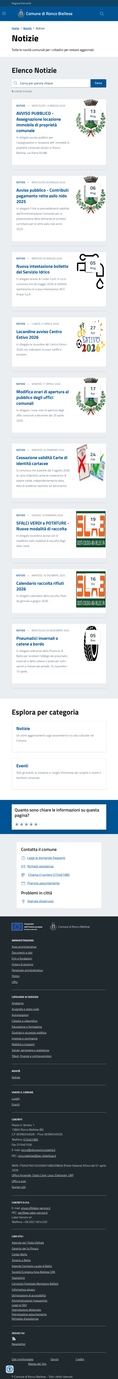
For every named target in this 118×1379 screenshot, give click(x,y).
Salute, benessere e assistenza (30, 1050)
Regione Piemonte (21, 3)
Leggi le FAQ (19, 1305)
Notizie (20, 105)
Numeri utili (19, 1187)
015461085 (30, 1139)
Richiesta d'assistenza (25, 1318)
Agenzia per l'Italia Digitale (28, 1242)
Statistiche (18, 1278)
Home (15, 28)
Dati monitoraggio (22, 1359)
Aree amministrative (24, 946)
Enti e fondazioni (22, 958)
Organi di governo (22, 964)
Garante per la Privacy (25, 1248)
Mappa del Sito (37, 1364)
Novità (27, 28)
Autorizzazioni (20, 1015)
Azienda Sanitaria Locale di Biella (32, 1266)
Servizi (54, 1359)
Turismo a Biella (21, 1260)
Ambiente (18, 1003)
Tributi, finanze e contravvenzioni (31, 1056)
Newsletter (18, 1344)
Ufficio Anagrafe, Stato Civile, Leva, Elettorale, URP (42, 1175)
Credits (80, 1359)
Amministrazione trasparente (29, 1300)
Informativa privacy (23, 1289)
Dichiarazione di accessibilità (29, 1295)
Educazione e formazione (27, 1026)
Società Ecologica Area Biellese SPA (33, 1272)
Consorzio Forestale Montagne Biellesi (35, 1283)
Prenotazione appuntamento (29, 1314)
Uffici (15, 982)
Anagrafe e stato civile (25, 1009)
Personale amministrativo (27, 970)
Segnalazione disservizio (26, 1309)
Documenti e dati (22, 952)
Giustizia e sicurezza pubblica (29, 1032)
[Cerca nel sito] (100, 13)
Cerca (98, 83)
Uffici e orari (19, 1181)
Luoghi (16, 1098)
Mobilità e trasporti (23, 1044)
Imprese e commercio (25, 1038)
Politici (16, 976)
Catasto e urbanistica (24, 1021)
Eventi (16, 1104)
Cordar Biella (19, 1254)
